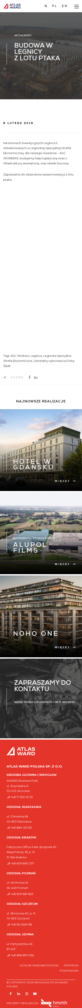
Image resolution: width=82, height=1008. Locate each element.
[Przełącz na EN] (65, 6)
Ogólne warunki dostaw (39, 965)
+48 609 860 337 (22, 863)
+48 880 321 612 (21, 827)
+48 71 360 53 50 (21, 797)
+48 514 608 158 (21, 924)
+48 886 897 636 (22, 955)
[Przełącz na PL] (55, 6)
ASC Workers (19, 355)
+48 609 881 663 (21, 894)
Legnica (36, 355)
